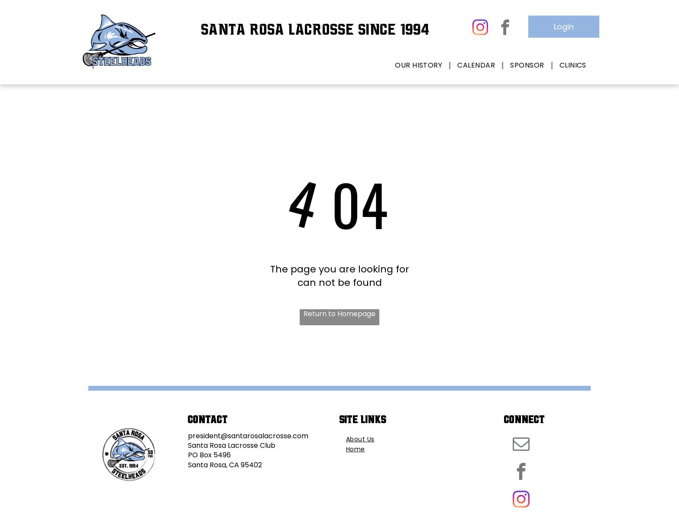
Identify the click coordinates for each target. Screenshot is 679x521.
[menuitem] (419, 65)
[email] (521, 445)
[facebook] (505, 28)
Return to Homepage (339, 314)
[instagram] (480, 28)
